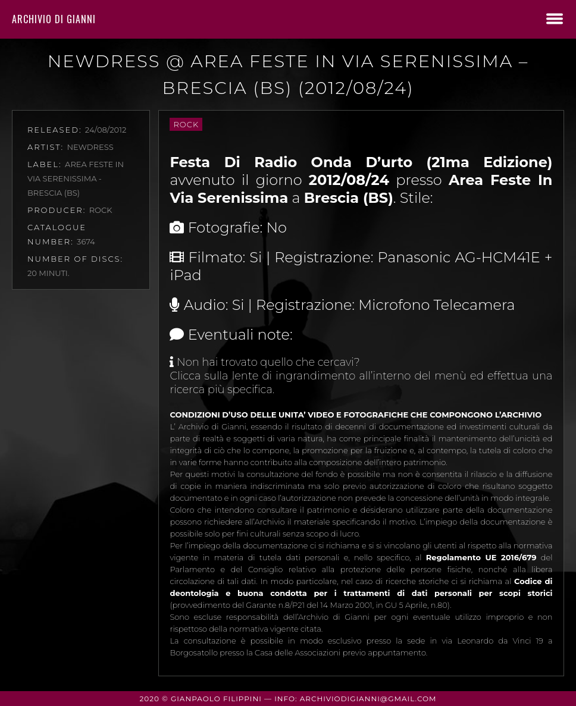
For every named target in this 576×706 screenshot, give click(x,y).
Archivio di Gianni (54, 19)
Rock (186, 124)
